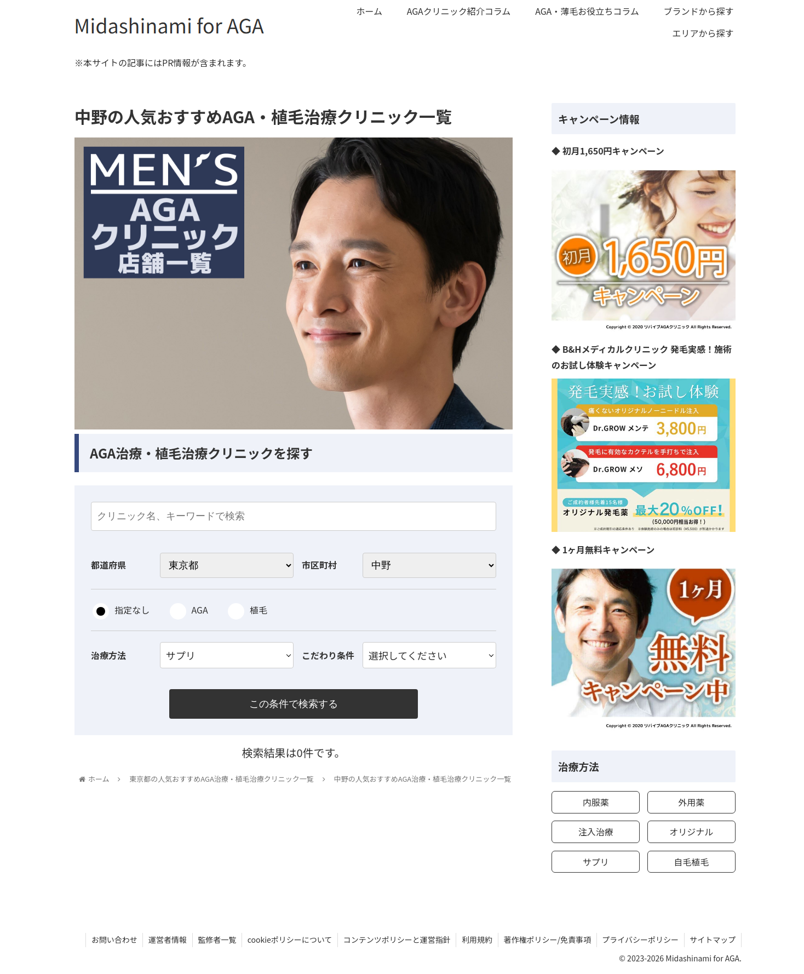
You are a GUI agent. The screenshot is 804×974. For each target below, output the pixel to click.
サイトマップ (713, 939)
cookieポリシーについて (287, 939)
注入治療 (595, 831)
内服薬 (596, 802)
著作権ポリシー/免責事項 (546, 939)
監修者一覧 (215, 939)
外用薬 (691, 802)
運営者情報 (165, 939)
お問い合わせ (111, 939)
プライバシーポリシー (639, 939)
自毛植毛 (691, 861)
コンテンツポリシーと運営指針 (395, 939)
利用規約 (476, 939)
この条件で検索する (293, 703)
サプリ (596, 861)
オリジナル (691, 831)
